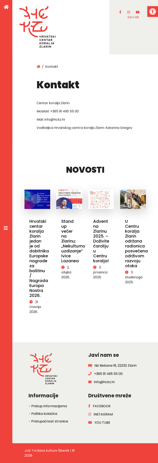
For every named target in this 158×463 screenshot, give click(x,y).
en (130, 17)
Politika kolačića (44, 413)
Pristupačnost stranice (49, 421)
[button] (152, 11)
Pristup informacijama (49, 406)
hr (137, 17)
